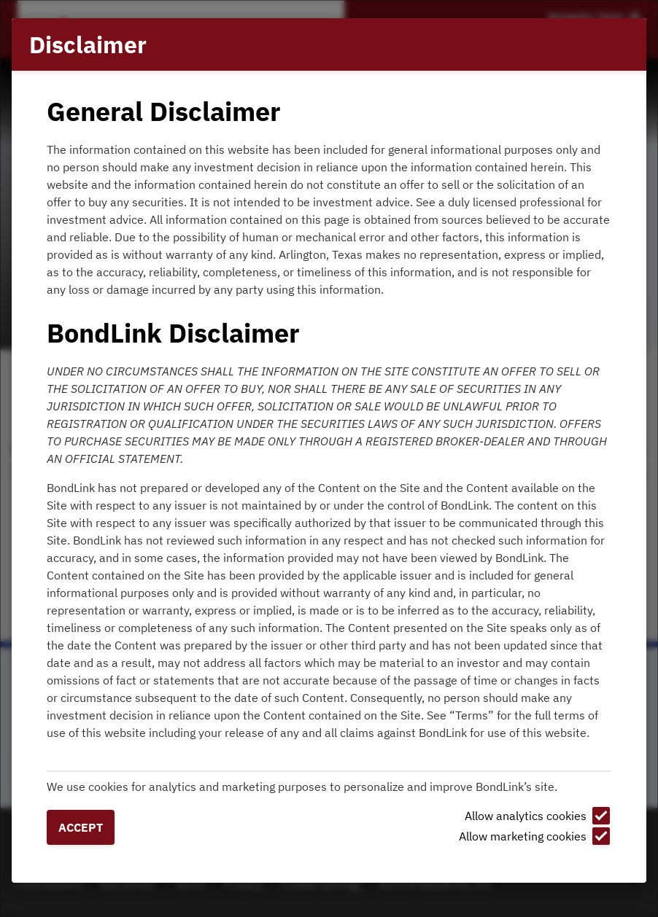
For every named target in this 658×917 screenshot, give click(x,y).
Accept (80, 827)
